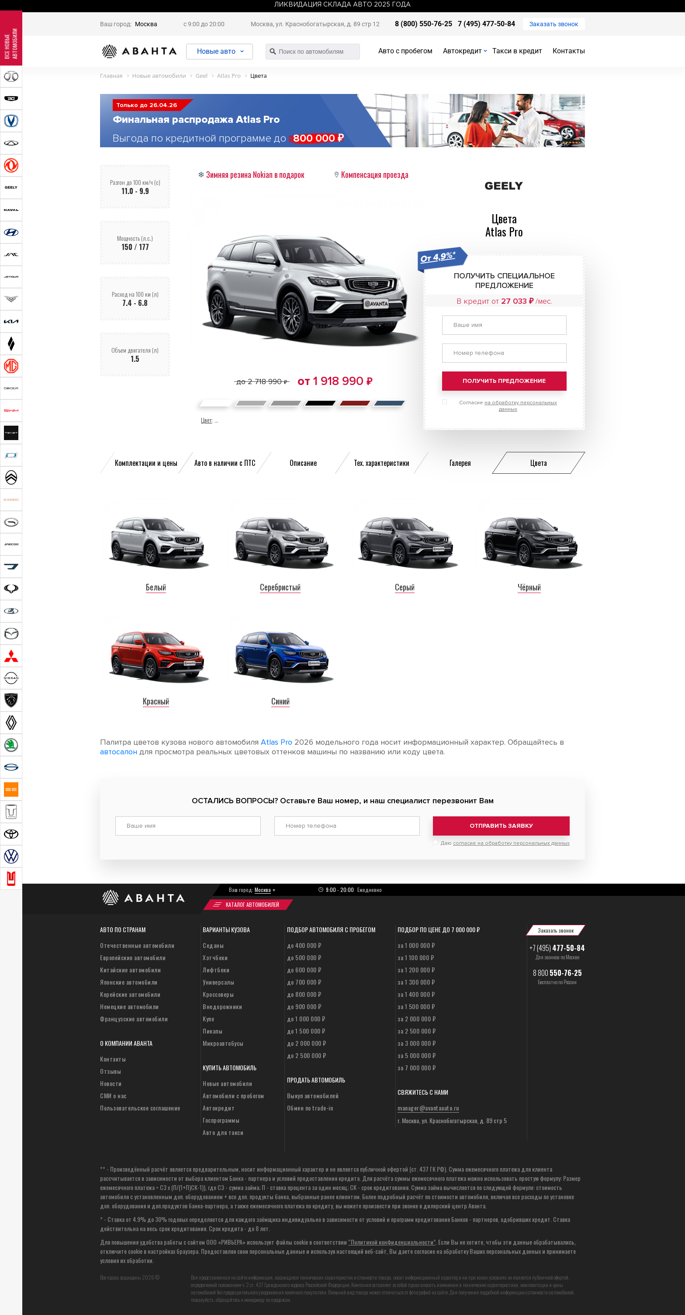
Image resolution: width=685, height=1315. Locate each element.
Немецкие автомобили (129, 1005)
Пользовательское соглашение (140, 1106)
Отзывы (110, 1070)
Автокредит (462, 51)
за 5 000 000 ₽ (417, 1054)
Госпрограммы (221, 1119)
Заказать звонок (553, 24)
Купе (208, 1017)
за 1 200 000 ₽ (416, 968)
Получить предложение (504, 381)
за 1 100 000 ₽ (416, 956)
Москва (146, 24)
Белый (156, 587)
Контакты (569, 51)
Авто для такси (223, 1131)
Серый (405, 587)
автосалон (118, 751)
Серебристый (280, 587)
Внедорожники (222, 1005)
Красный (156, 701)
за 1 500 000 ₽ (416, 1005)
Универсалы (218, 980)
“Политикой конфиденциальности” (392, 1241)
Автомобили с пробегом (233, 1094)
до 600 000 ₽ (304, 968)
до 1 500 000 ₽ (306, 1029)
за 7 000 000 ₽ (417, 1066)
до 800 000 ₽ (304, 993)
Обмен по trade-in (310, 1106)
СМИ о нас (113, 1094)
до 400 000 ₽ (304, 944)
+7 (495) (557, 947)
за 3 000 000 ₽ (417, 1042)
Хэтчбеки (215, 956)
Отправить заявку (501, 825)
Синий (280, 701)
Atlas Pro (276, 742)
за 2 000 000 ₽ (417, 1017)
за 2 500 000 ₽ (417, 1029)
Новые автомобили (227, 1082)
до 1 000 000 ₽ (306, 1017)
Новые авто (218, 51)
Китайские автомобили (130, 968)
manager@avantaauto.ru (428, 1106)
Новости (111, 1082)
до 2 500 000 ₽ (306, 1054)
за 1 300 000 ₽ (416, 980)
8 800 (557, 972)
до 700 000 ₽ (304, 980)
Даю (505, 842)
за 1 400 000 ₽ (416, 993)
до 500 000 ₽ (304, 956)
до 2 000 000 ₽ (306, 1042)
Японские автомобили (129, 980)
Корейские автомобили (130, 993)
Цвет (206, 419)
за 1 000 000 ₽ (416, 944)
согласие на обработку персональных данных (511, 842)
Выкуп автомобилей (313, 1094)
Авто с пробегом (405, 51)
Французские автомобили (134, 1017)
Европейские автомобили (133, 956)
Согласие (508, 406)
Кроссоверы (218, 993)
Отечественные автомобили (137, 944)
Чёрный (529, 587)
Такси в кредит (517, 51)
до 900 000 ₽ (304, 1005)
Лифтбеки (216, 968)
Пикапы (212, 1029)
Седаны (213, 944)
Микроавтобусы (223, 1042)
